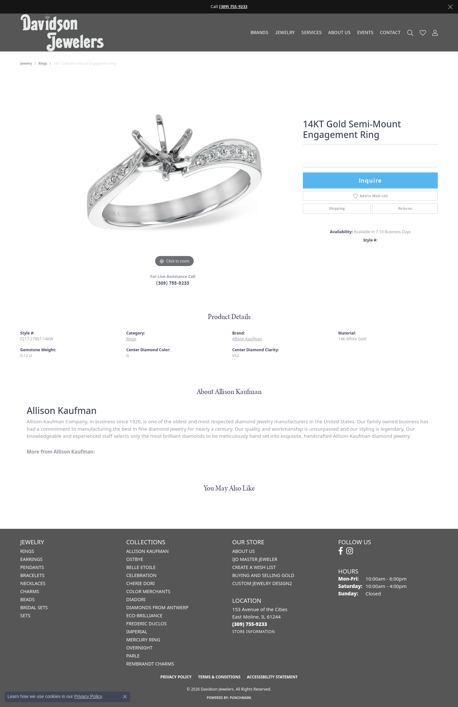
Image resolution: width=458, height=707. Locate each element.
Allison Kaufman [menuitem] (147, 551)
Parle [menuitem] (133, 656)
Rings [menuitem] (27, 551)
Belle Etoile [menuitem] (141, 567)
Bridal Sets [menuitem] (34, 607)
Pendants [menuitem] (32, 567)
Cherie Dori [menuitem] (140, 583)
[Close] (450, 7)
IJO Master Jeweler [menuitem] (254, 559)
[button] (410, 33)
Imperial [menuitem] (136, 632)
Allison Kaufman (247, 339)
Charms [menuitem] (29, 591)
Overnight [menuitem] (139, 648)
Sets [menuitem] (25, 615)
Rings (43, 63)
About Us (339, 32)
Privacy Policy (175, 677)
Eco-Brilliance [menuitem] (144, 615)
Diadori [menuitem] (135, 599)
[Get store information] (253, 631)
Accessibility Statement (272, 677)
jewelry (26, 63)
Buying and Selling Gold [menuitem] (263, 575)
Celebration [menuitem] (141, 575)
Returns (405, 208)
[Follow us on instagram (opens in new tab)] (349, 551)
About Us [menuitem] (243, 551)
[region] (174, 172)
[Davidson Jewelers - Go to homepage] (63, 32)
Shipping (337, 208)
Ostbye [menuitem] (134, 559)
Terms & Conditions (219, 677)
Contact (390, 32)
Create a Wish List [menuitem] (254, 567)
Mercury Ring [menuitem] (143, 640)
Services (311, 32)
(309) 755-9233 (172, 283)
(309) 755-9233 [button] (233, 7)
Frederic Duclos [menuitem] (146, 623)
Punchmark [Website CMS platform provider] (240, 697)
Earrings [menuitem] (31, 559)
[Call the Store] (249, 624)
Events (365, 32)
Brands (260, 32)
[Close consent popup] (125, 697)
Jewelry (285, 32)
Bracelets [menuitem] (32, 575)
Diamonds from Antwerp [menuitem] (157, 607)
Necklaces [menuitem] (32, 583)
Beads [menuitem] (27, 599)
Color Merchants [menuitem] (148, 591)
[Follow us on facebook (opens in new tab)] (340, 551)
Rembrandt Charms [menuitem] (150, 664)
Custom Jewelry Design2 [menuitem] (262, 583)
